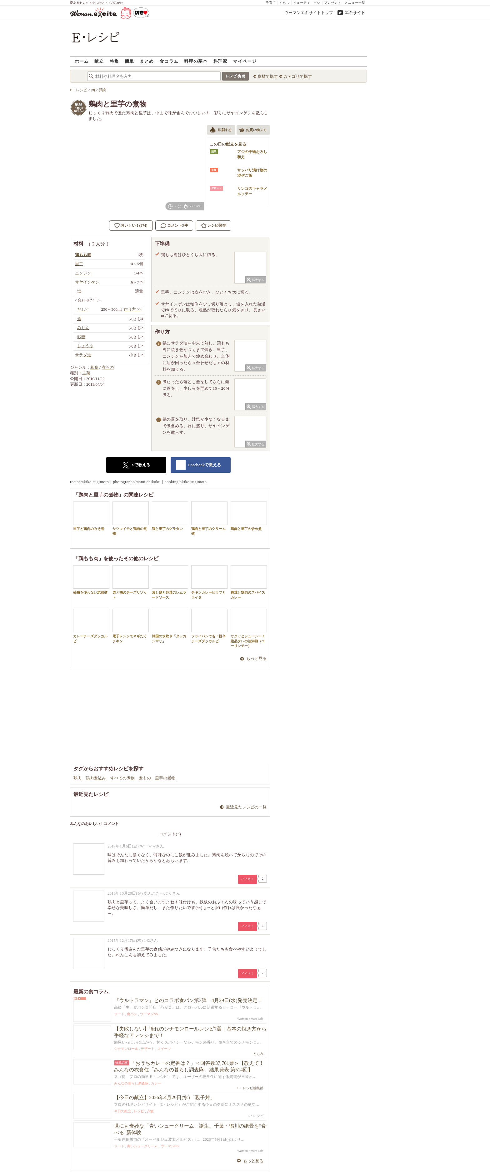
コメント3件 (174, 225)
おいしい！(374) (134, 225)
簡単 (129, 61)
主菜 (86, 373)
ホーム (82, 61)
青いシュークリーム (142, 1146)
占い (317, 2)
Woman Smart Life (250, 1018)
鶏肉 (77, 778)
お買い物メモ (253, 130)
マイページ (245, 61)
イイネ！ (247, 879)
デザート (147, 1048)
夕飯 (150, 1111)
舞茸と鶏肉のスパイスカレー (249, 582)
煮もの (108, 367)
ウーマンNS (149, 1014)
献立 (99, 61)
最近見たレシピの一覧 (246, 807)
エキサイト (355, 12)
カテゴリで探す (297, 76)
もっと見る (256, 658)
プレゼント (332, 2)
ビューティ (301, 2)
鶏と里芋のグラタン (170, 516)
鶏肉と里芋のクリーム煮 (209, 518)
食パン (132, 1014)
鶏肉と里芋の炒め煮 (249, 516)
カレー (156, 1083)
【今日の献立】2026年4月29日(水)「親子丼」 (164, 1097)
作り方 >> (133, 309)
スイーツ (164, 1048)
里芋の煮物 (165, 778)
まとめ (147, 61)
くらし (284, 2)
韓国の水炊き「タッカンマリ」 (170, 626)
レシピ (139, 1111)
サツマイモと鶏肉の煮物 (130, 518)
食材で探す (268, 76)
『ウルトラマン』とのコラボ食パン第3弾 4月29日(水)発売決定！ (188, 1000)
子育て (271, 2)
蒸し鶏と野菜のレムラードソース (170, 582)
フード (119, 1014)
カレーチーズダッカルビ (91, 626)
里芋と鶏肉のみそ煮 (91, 516)
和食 (94, 367)
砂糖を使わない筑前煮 (91, 579)
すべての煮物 (122, 778)
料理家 (220, 61)
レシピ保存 (216, 225)
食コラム (169, 61)
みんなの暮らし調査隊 (131, 1083)
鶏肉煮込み (96, 778)
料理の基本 (196, 61)
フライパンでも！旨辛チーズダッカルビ (209, 626)
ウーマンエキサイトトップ (308, 12)
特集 (114, 61)
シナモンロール (126, 1048)
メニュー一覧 (355, 2)
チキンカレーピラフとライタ (209, 582)
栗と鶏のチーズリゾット (130, 582)
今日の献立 (122, 1111)
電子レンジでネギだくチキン (130, 626)
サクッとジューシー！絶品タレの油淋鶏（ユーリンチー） (249, 628)
